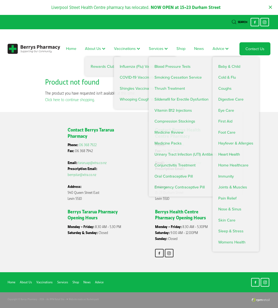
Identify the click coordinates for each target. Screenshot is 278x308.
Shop (180, 48)
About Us (95, 48)
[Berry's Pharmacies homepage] (34, 49)
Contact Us (254, 49)
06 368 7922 (88, 145)
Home (71, 48)
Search (239, 22)
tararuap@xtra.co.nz (92, 163)
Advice (221, 48)
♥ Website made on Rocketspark (83, 299)
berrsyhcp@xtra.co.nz (170, 174)
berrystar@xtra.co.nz (82, 174)
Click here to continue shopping (69, 99)
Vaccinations (127, 48)
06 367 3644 (175, 145)
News (199, 48)
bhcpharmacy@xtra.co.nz (183, 163)
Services (158, 48)
